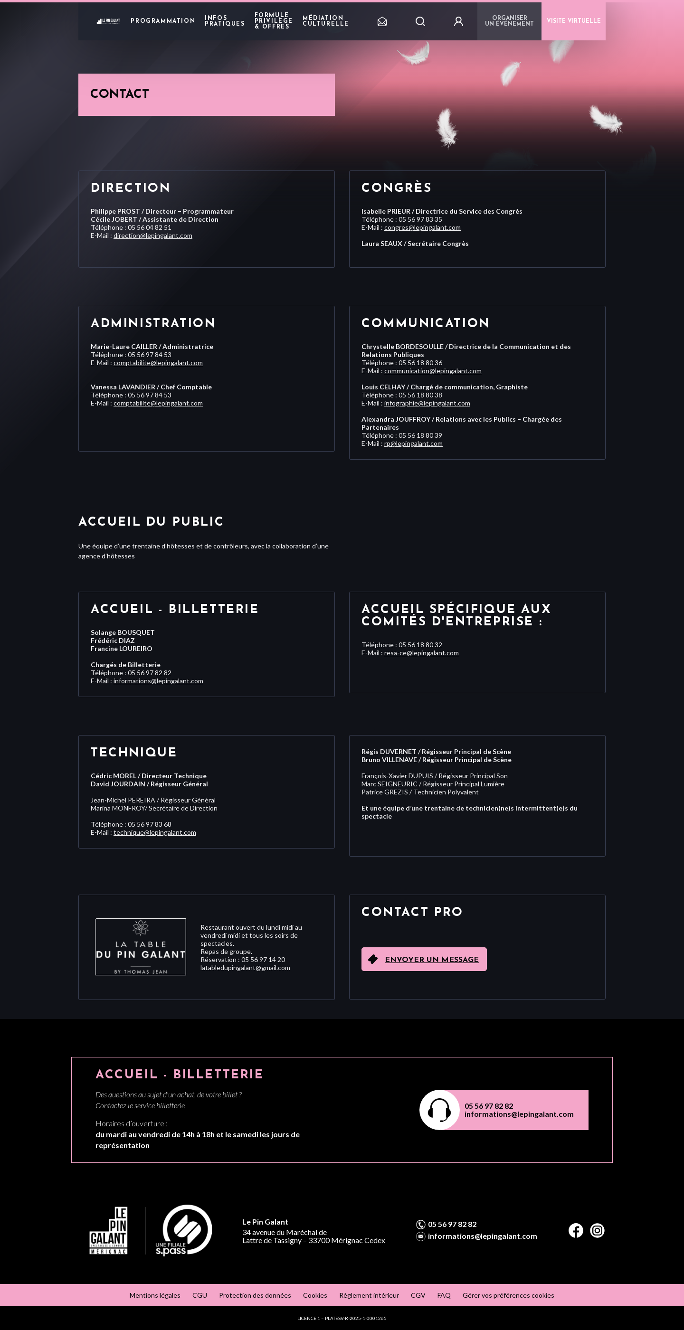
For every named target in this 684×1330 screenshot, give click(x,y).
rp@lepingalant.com (413, 443)
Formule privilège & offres (274, 21)
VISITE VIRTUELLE (574, 21)
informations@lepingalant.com (158, 681)
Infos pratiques (225, 21)
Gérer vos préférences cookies (508, 1295)
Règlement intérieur (369, 1295)
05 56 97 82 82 (489, 1106)
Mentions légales (155, 1295)
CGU (199, 1295)
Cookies (315, 1295)
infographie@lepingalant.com (427, 403)
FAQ (444, 1295)
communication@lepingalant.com (433, 371)
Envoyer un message (432, 960)
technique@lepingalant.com (155, 832)
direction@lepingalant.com (153, 235)
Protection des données (255, 1295)
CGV (418, 1295)
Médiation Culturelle (326, 21)
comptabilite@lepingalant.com (158, 362)
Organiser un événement (509, 21)
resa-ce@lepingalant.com (421, 653)
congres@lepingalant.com (422, 227)
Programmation (163, 21)
